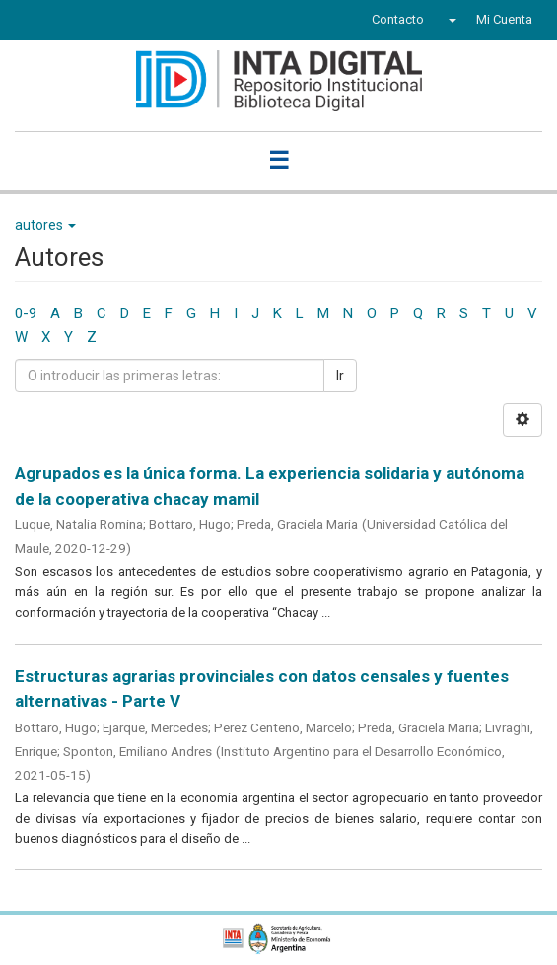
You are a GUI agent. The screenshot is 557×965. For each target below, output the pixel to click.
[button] (450, 19)
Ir (340, 375)
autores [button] (45, 225)
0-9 (25, 313)
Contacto (398, 19)
